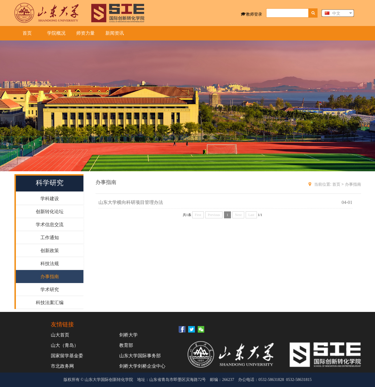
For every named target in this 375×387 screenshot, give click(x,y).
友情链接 (62, 324)
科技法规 (49, 263)
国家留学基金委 (67, 355)
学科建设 (49, 198)
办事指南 (49, 276)
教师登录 (251, 14)
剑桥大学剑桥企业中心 (142, 366)
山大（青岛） (65, 345)
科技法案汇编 (50, 302)
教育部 (126, 345)
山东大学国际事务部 (140, 355)
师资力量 (85, 33)
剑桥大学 (128, 335)
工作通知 (49, 237)
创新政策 (49, 250)
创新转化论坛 (50, 211)
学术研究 (49, 289)
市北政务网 (62, 366)
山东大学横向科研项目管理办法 (130, 202)
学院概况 (56, 33)
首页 (27, 33)
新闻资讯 (114, 33)
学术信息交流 (50, 224)
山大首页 (60, 335)
